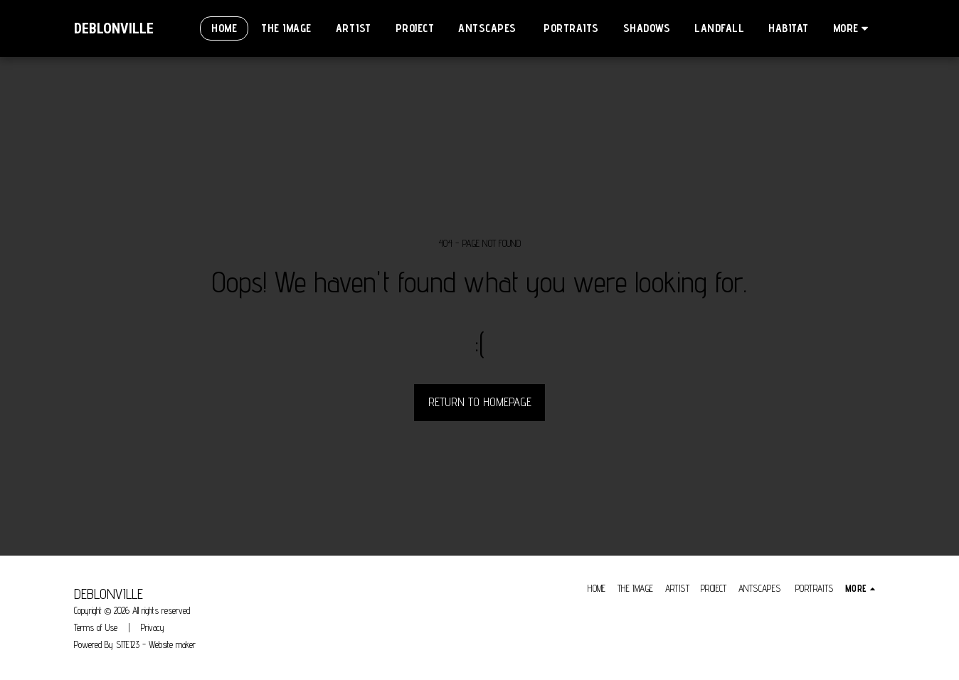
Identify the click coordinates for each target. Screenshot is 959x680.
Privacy (152, 627)
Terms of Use (95, 627)
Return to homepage (479, 402)
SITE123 (127, 644)
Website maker (172, 644)
